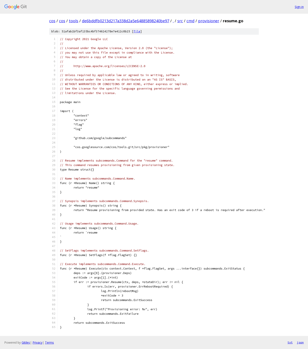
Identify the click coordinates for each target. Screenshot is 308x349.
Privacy (37, 342)
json (300, 342)
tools (73, 20)
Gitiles (26, 342)
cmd (190, 20)
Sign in (299, 7)
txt (290, 342)
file (136, 31)
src (180, 20)
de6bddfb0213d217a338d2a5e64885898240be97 (125, 20)
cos (52, 20)
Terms (49, 342)
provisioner (208, 20)
